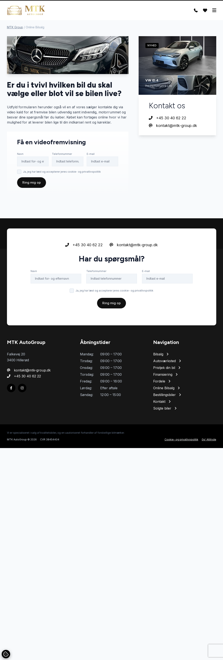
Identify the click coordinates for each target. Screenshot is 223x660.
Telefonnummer (62, 153)
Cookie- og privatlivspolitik (181, 439)
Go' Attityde (209, 439)
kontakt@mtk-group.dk (173, 125)
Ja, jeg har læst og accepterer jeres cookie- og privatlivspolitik (62, 171)
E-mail (91, 153)
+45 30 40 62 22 (167, 118)
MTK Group (15, 27)
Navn (20, 153)
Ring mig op (31, 182)
